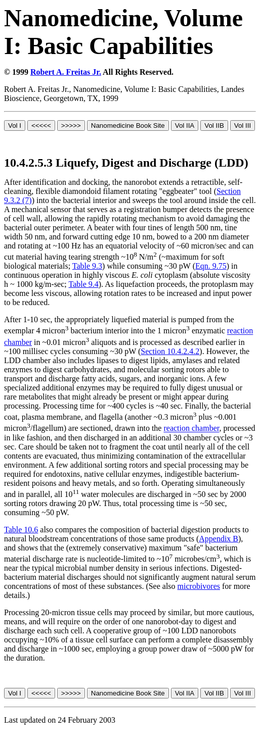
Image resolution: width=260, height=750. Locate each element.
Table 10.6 (21, 529)
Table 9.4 (83, 284)
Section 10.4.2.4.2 (170, 351)
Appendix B (218, 538)
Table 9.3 (87, 266)
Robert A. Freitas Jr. (65, 72)
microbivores (199, 586)
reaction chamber (191, 428)
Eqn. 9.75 (211, 266)
